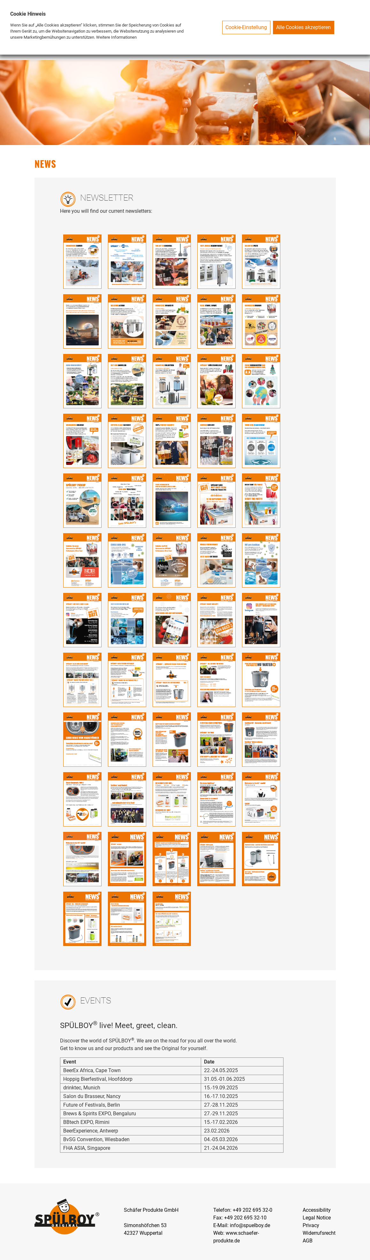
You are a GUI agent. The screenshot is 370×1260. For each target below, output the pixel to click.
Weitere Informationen (116, 37)
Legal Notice (317, 1218)
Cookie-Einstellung (246, 27)
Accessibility (317, 1210)
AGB (308, 1241)
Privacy (311, 1225)
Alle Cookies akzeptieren (303, 27)
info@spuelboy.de (250, 1225)
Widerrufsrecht (319, 1233)
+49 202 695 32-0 (252, 1210)
